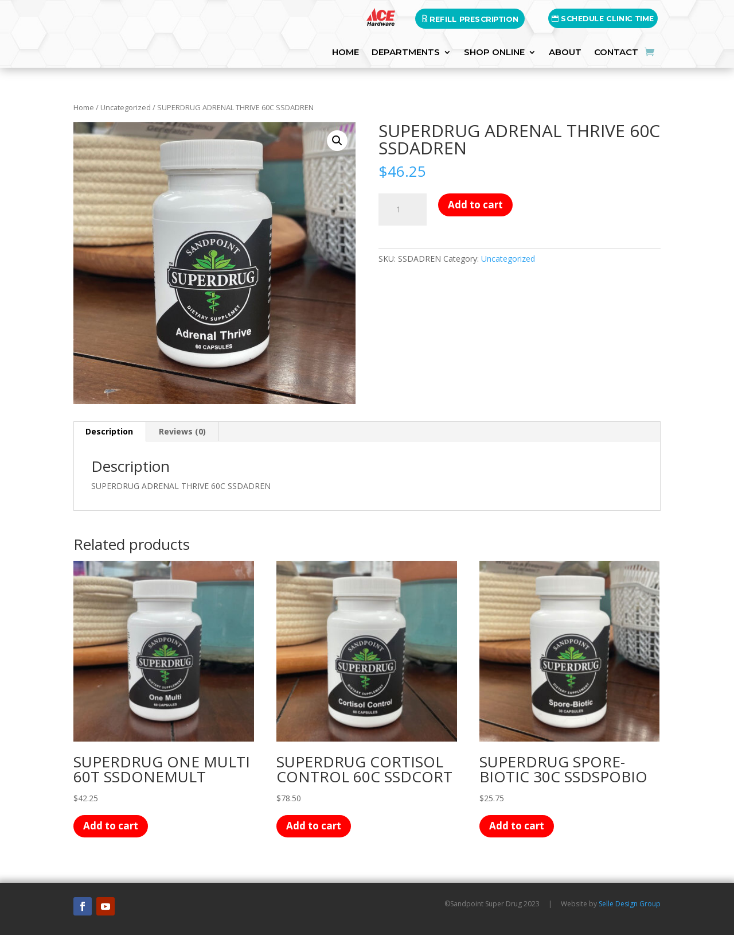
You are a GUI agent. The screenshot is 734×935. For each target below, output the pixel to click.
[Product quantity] (402, 209)
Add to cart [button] (110, 825)
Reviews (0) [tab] (182, 431)
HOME (345, 52)
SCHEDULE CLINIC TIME (603, 18)
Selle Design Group (630, 904)
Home (83, 107)
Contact (616, 52)
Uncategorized (125, 107)
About (565, 52)
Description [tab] (109, 431)
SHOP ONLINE (494, 52)
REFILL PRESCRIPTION (469, 18)
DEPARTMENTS (406, 52)
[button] (337, 140)
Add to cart (475, 204)
